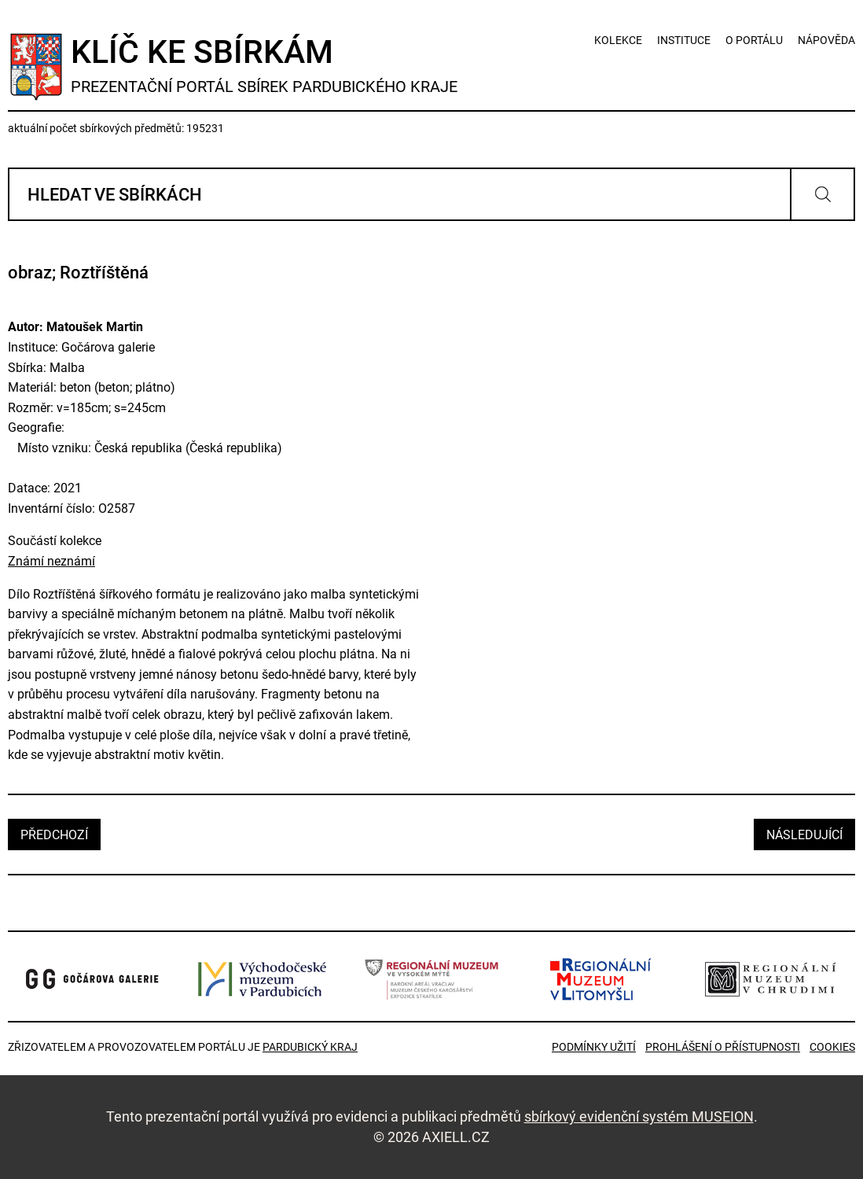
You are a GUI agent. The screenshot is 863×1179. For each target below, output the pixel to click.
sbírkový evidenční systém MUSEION (639, 1116)
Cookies (832, 1047)
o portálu (754, 40)
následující (804, 834)
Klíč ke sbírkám (264, 65)
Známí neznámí (51, 561)
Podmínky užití (594, 1047)
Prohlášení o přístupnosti (722, 1047)
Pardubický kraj (310, 1047)
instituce (684, 40)
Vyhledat (822, 194)
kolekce (618, 40)
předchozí (54, 834)
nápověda (826, 40)
